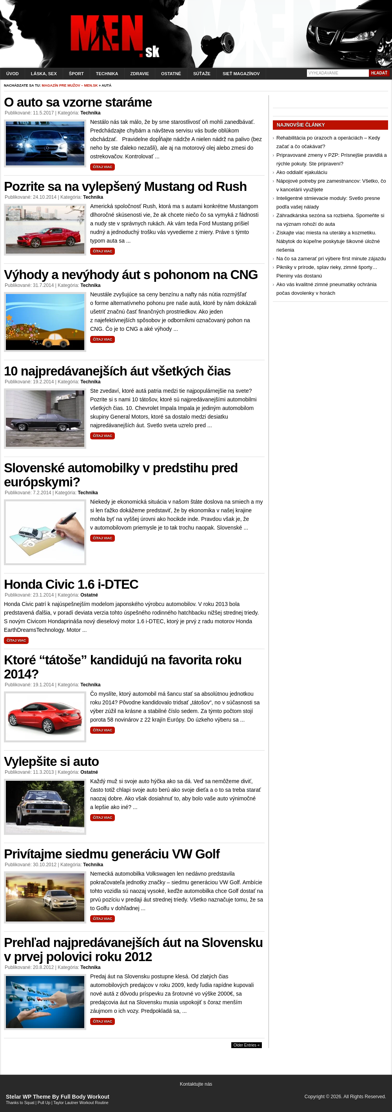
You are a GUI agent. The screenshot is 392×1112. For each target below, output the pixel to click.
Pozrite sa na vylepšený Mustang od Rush (125, 186)
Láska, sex (44, 73)
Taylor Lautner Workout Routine (80, 1103)
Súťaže (202, 73)
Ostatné (171, 73)
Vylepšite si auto (51, 761)
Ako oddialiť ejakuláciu (301, 172)
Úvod (12, 73)
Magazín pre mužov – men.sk (70, 85)
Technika (107, 73)
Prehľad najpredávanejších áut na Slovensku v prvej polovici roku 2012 (133, 949)
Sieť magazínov (241, 73)
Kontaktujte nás (196, 1084)
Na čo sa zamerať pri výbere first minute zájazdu (331, 258)
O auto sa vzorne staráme (78, 102)
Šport (76, 73)
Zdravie (140, 73)
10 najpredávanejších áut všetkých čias (117, 371)
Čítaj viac (102, 167)
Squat (29, 1103)
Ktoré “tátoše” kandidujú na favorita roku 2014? (122, 667)
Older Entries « (247, 1045)
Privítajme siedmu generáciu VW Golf (112, 854)
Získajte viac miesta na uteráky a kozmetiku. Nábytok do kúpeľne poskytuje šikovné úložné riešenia (328, 241)
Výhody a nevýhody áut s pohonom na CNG (131, 274)
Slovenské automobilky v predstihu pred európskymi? (121, 475)
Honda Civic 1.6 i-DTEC (71, 584)
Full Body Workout (85, 1097)
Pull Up (44, 1103)
